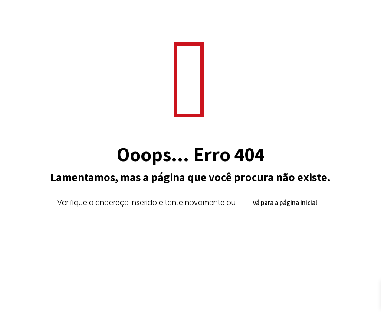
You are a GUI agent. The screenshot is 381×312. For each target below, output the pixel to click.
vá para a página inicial (285, 202)
